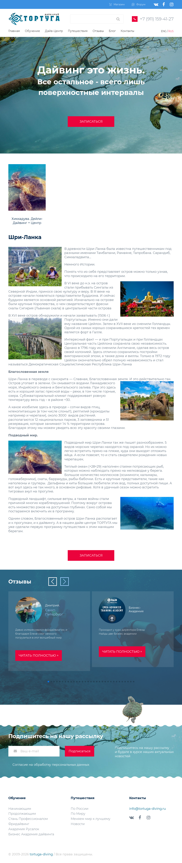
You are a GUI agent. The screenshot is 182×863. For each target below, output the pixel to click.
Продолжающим (22, 814)
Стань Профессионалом (28, 819)
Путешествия (78, 31)
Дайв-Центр (54, 31)
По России (79, 809)
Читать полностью (38, 655)
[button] (48, 681)
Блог (112, 31)
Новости (78, 824)
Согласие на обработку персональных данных (50, 765)
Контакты (127, 31)
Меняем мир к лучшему (90, 819)
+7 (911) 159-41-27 (157, 18)
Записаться (91, 122)
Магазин (117, 4)
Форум (138, 4)
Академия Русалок (23, 829)
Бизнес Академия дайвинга (31, 834)
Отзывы (98, 31)
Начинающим (19, 809)
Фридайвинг (18, 824)
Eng (164, 31)
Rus (171, 31)
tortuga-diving (42, 854)
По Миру (78, 814)
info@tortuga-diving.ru (147, 809)
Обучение (32, 31)
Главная (14, 31)
